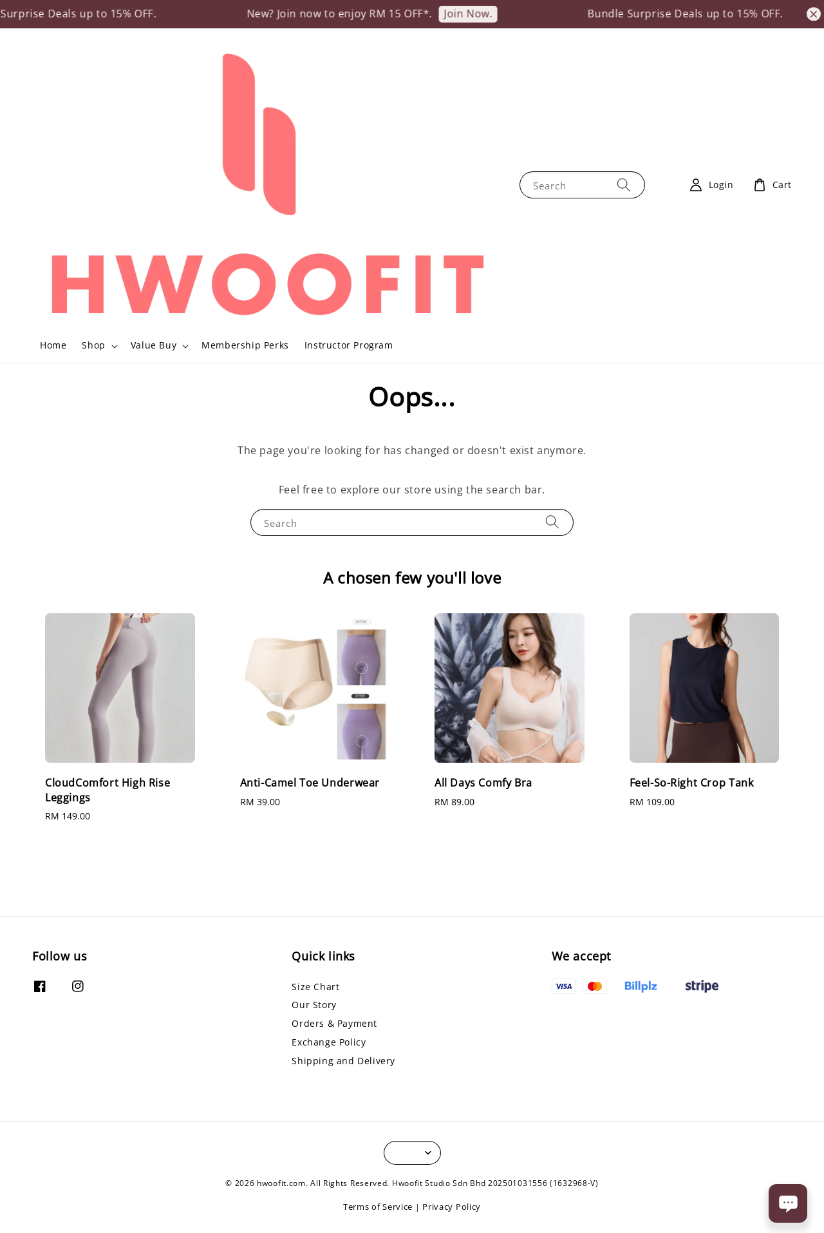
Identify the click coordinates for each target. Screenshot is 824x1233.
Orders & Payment (334, 1023)
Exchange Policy (329, 1042)
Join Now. (479, 13)
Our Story (314, 1005)
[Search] (623, 184)
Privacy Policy (451, 1206)
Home (53, 345)
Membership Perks (245, 345)
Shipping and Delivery (343, 1061)
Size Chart (315, 987)
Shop (93, 345)
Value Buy (153, 345)
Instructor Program (348, 345)
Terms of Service (378, 1206)
